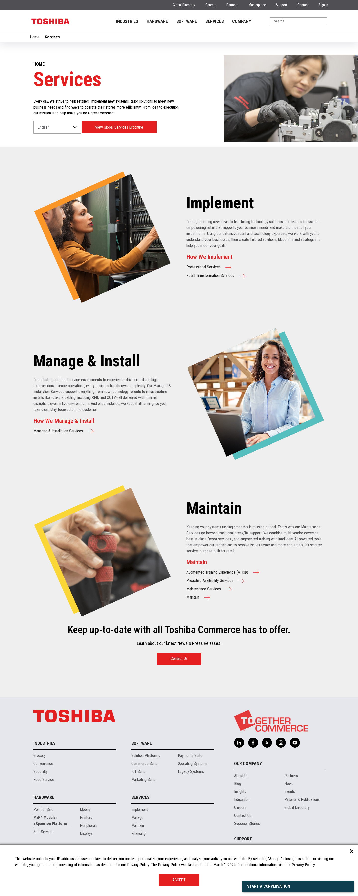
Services (140, 797)
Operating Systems (192, 763)
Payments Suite (190, 755)
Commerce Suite (144, 763)
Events (289, 791)
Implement (139, 809)
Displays (86, 833)
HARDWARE (157, 21)
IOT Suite (138, 771)
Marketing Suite (143, 779)
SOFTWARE (186, 21)
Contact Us (179, 658)
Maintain (137, 825)
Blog (237, 783)
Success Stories (247, 823)
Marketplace (257, 5)
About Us (241, 775)
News (288, 783)
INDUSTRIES (127, 21)
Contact (303, 5)
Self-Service (43, 831)
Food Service (43, 779)
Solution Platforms (145, 755)
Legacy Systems (191, 771)
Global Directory (184, 5)
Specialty (40, 771)
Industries (44, 743)
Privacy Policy (303, 864)
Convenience (43, 763)
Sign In (323, 5)
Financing (138, 833)
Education (241, 799)
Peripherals (88, 825)
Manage (137, 817)
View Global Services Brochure (119, 127)
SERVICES (214, 21)
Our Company (248, 763)
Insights (240, 791)
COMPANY (241, 21)
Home (34, 37)
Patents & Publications (302, 799)
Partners (232, 5)
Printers (86, 817)
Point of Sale (43, 809)
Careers (210, 5)
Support (281, 5)
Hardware (43, 797)
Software (141, 743)
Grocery (39, 755)
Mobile (85, 809)
